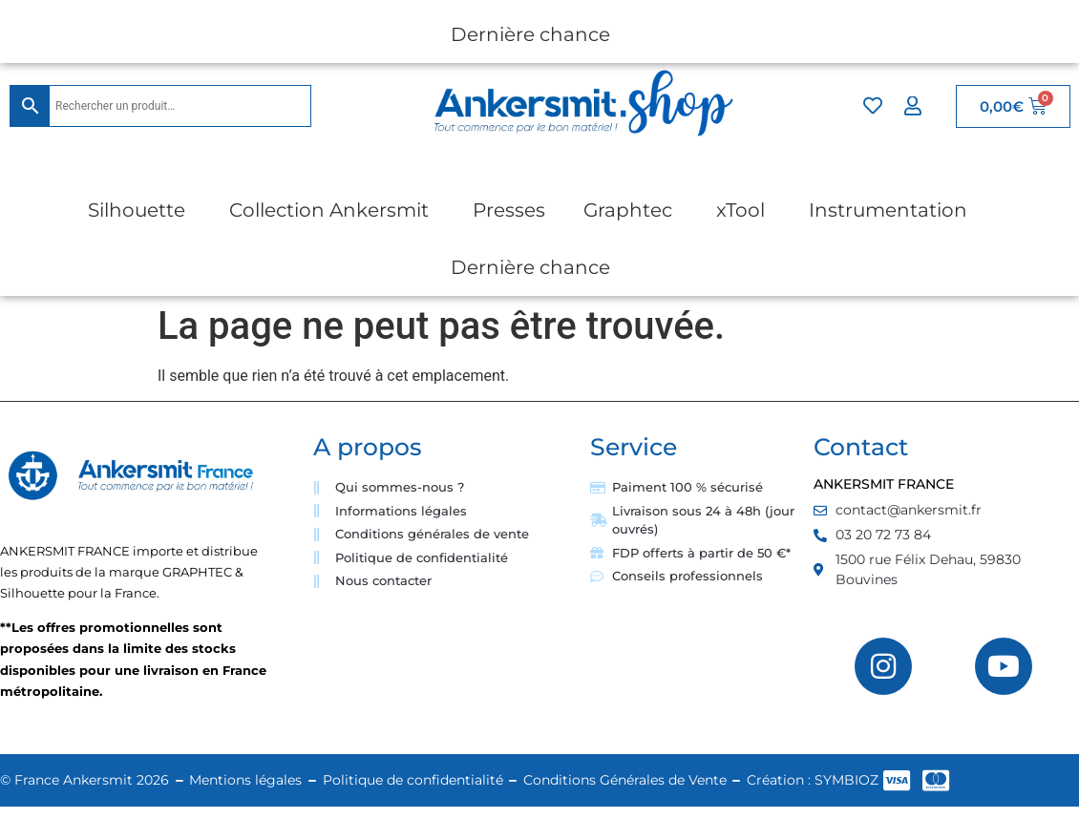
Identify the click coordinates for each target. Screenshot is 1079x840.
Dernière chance (530, 34)
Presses (509, 210)
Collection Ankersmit (329, 210)
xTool (740, 210)
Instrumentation (888, 210)
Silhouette (136, 210)
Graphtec (627, 210)
